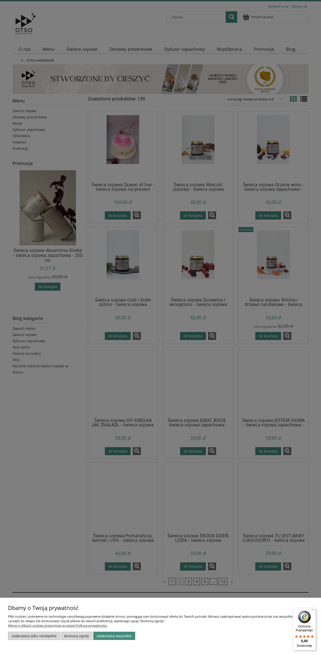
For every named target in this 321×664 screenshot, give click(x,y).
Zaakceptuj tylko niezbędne (34, 636)
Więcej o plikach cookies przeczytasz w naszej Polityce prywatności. (57, 625)
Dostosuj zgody (76, 636)
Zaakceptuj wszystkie (114, 636)
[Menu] (313, 611)
